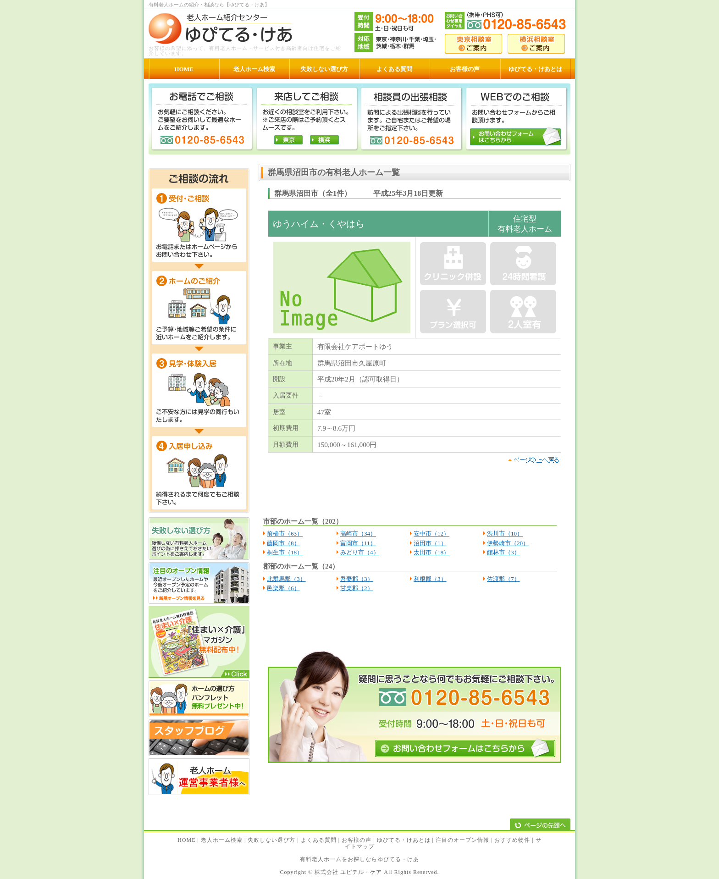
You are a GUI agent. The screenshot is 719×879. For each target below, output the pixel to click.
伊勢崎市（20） (508, 543)
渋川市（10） (505, 533)
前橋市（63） (285, 533)
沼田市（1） (430, 543)
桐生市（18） (285, 552)
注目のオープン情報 (462, 840)
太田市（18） (431, 552)
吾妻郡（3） (356, 578)
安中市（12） (431, 533)
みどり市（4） (359, 552)
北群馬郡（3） (286, 578)
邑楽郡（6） (283, 588)
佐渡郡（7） (503, 578)
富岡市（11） (358, 543)
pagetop (533, 460)
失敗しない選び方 (271, 840)
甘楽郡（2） (356, 588)
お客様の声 (356, 840)
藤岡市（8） (283, 543)
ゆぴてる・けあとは (404, 840)
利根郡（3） (430, 578)
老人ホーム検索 (222, 840)
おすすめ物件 (512, 840)
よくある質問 (319, 840)
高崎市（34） (358, 533)
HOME (186, 840)
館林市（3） (503, 552)
